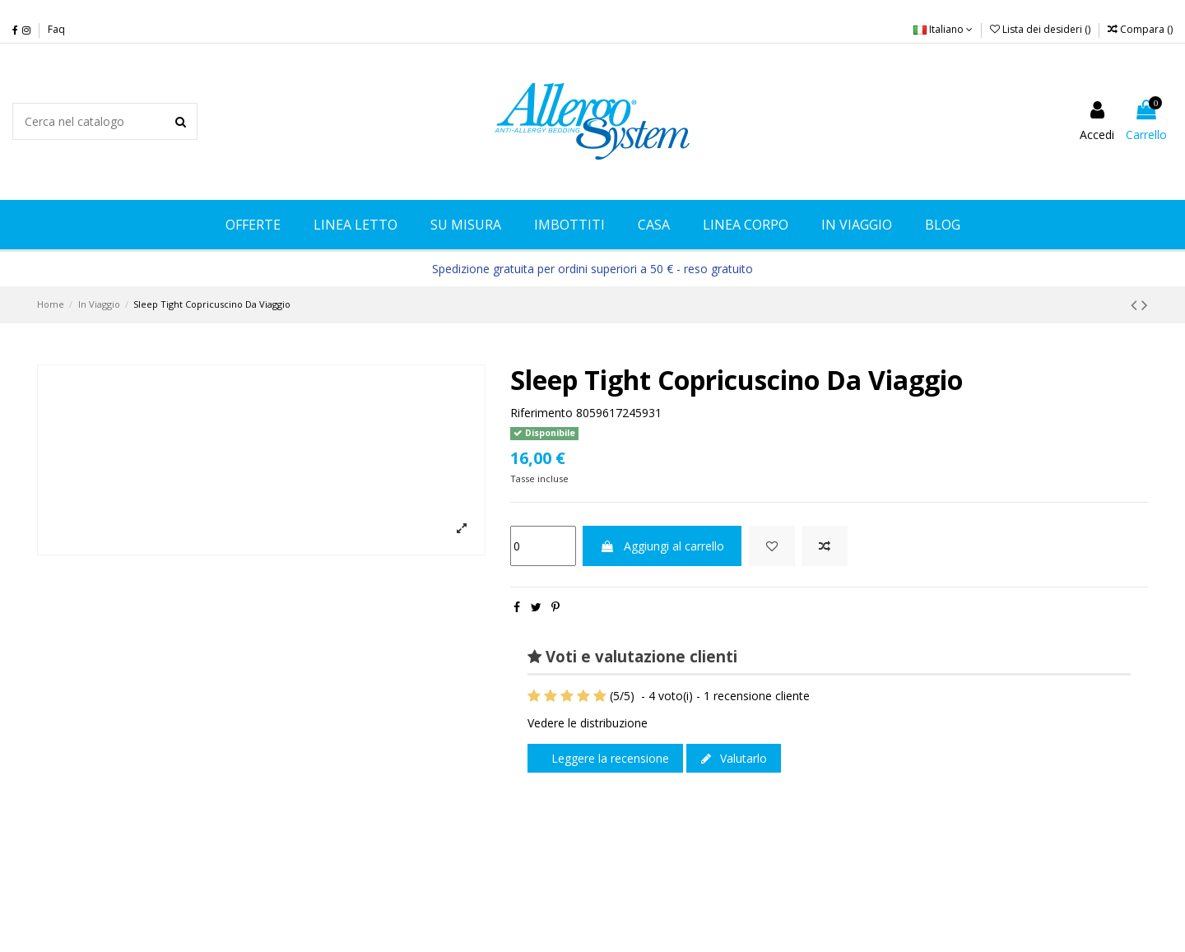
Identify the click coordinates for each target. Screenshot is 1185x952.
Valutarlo (734, 758)
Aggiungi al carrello (662, 546)
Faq (56, 29)
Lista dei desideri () (1041, 29)
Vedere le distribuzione (587, 723)
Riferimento (541, 412)
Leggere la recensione (608, 758)
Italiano (943, 29)
